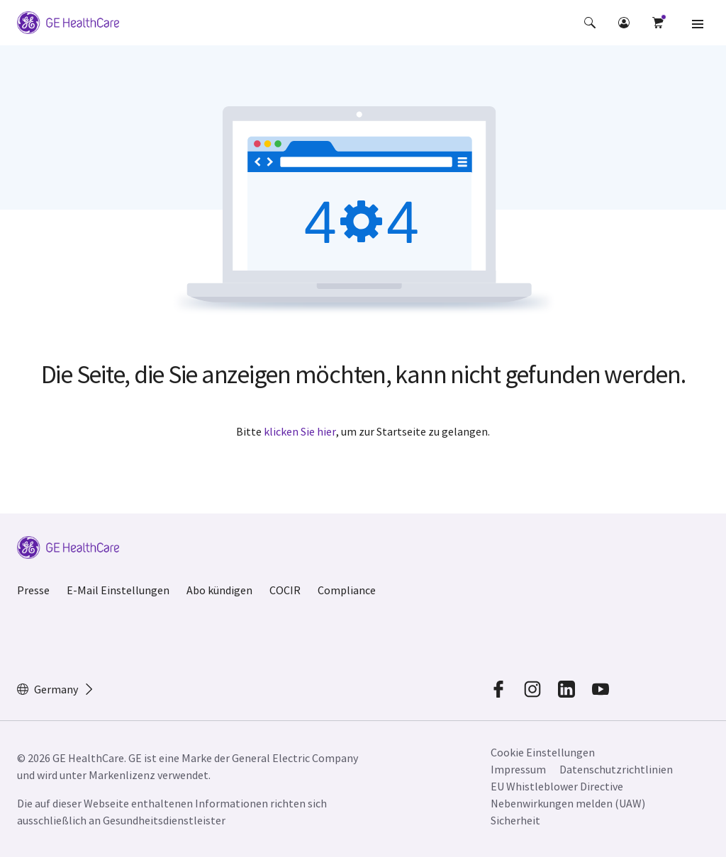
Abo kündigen (219, 590)
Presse (33, 590)
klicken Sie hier (300, 431)
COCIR (285, 590)
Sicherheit (515, 820)
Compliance (347, 590)
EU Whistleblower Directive (557, 786)
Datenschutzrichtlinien (616, 769)
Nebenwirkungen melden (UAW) (568, 803)
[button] (589, 22)
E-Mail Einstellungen (118, 590)
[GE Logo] (68, 22)
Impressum (518, 769)
